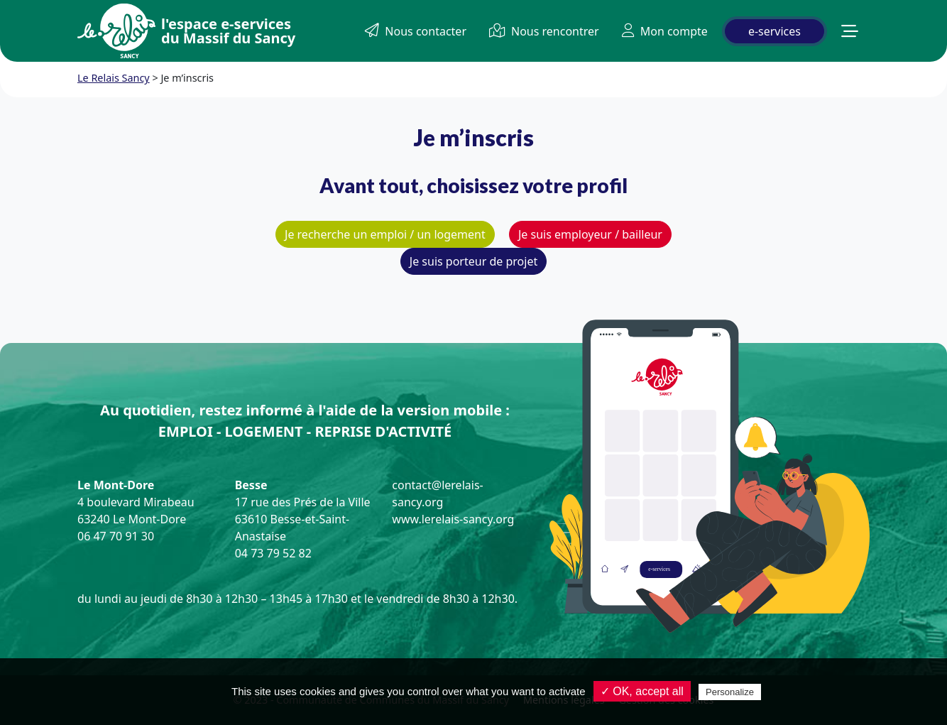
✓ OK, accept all (642, 691)
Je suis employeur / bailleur (590, 234)
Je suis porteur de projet (473, 261)
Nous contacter (415, 31)
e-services (774, 31)
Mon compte (665, 31)
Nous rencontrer (544, 31)
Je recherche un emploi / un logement (385, 234)
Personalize (730, 692)
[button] (850, 31)
